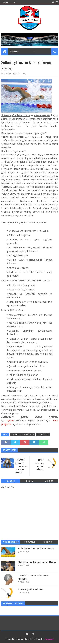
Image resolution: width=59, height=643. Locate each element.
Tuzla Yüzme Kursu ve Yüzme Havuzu (36, 548)
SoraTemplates (23, 639)
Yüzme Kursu (42, 434)
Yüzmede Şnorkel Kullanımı (31, 589)
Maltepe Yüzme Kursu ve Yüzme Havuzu (37, 562)
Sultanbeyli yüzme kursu (22, 434)
